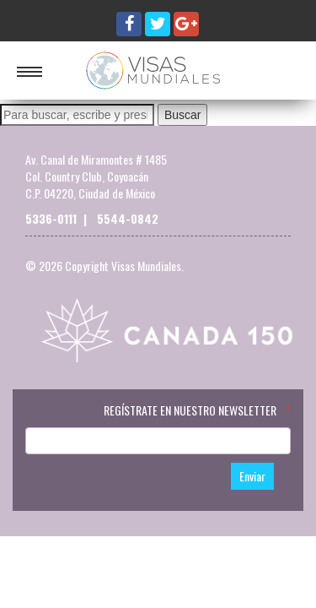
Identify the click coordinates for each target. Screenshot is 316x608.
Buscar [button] (182, 115)
